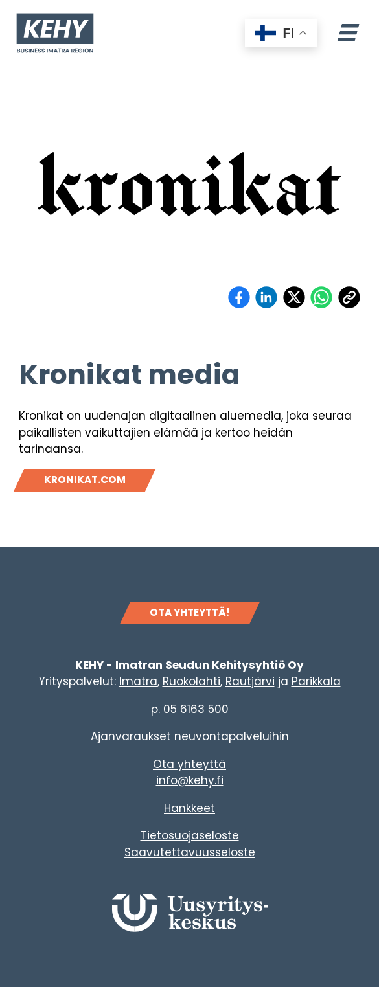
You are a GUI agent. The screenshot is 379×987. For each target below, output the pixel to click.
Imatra (138, 681)
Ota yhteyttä (189, 764)
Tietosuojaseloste (190, 835)
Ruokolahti (191, 681)
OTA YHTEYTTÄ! (189, 612)
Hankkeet (189, 808)
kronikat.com (85, 479)
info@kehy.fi (190, 780)
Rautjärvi (250, 681)
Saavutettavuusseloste (189, 852)
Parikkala (316, 681)
